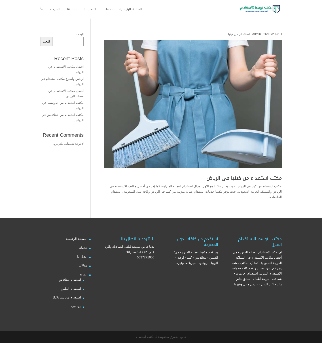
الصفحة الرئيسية (76, 239)
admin (256, 34)
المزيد (83, 274)
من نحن (75, 306)
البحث (80, 34)
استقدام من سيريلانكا (67, 297)
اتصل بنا (82, 256)
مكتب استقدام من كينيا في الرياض (244, 178)
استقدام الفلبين (71, 288)
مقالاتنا (83, 265)
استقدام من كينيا (239, 34)
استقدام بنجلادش (70, 279)
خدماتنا (82, 247)
